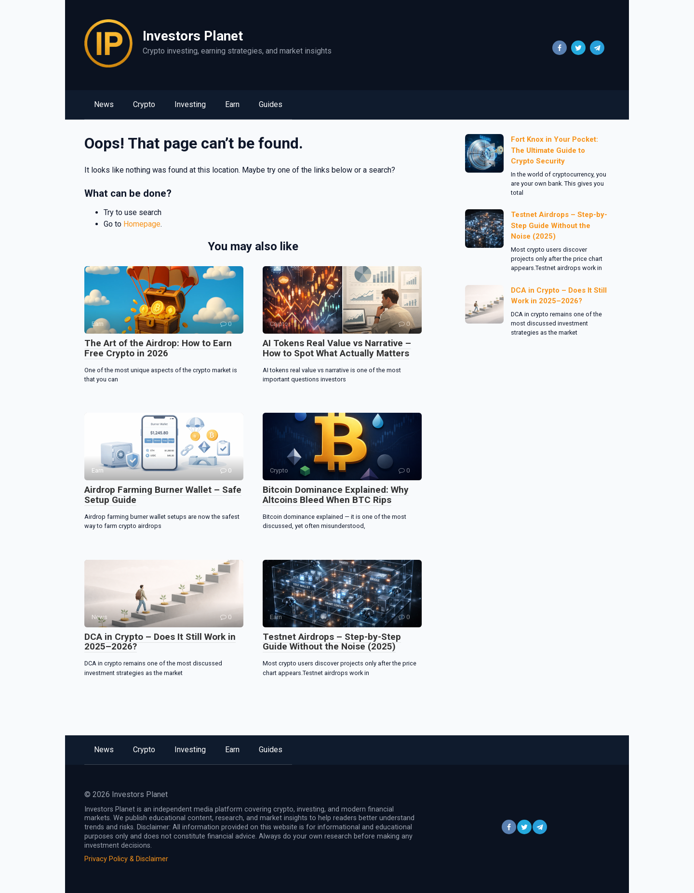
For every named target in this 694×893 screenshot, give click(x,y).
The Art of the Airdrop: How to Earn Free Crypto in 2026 (158, 348)
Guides (270, 104)
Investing (190, 104)
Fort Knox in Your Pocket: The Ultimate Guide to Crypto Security (554, 150)
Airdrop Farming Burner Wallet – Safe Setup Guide (162, 494)
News (104, 104)
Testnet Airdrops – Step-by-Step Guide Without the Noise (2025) (332, 641)
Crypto (144, 104)
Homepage (141, 224)
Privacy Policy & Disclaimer (126, 859)
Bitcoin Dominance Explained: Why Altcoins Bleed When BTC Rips (336, 494)
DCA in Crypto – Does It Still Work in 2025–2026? (160, 641)
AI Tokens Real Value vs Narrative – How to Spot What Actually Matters (337, 348)
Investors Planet (193, 36)
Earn (232, 104)
